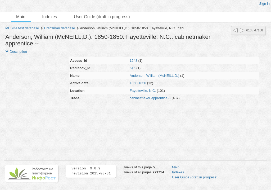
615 (133, 68)
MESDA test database (22, 28)
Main (20, 17)
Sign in (264, 4)
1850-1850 (138, 83)
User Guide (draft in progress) (102, 17)
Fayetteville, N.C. (143, 91)
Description (16, 52)
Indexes (49, 17)
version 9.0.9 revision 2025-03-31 (91, 171)
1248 (133, 61)
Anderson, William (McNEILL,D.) (154, 76)
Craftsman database (59, 28)
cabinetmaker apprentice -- (150, 98)
